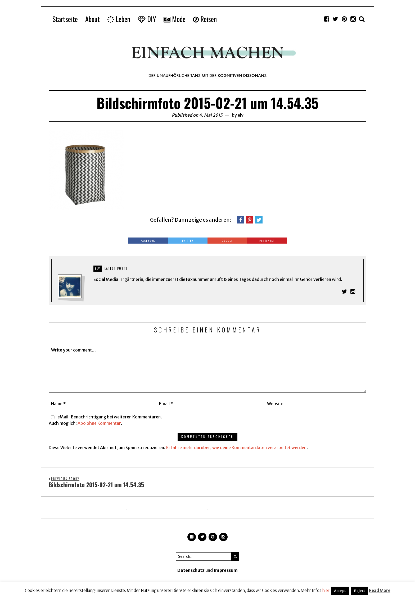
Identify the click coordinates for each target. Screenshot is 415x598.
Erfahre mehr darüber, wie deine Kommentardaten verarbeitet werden (236, 447)
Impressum (226, 570)
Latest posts (116, 268)
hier (326, 590)
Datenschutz (191, 570)
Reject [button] (359, 590)
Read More (379, 590)
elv (240, 115)
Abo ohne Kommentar (99, 423)
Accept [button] (340, 590)
